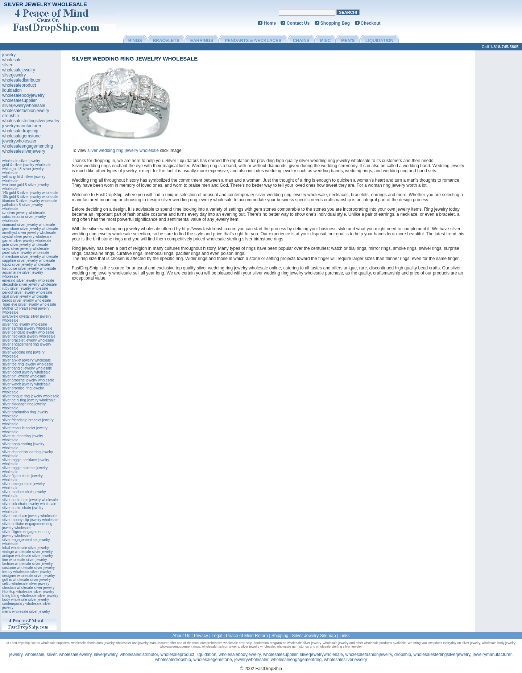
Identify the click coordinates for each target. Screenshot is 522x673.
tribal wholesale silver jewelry (25, 548)
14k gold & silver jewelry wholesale (30, 193)
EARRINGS (201, 40)
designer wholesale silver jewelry (28, 576)
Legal (217, 635)
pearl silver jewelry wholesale (25, 253)
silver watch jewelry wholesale (26, 384)
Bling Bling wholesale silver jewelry (30, 596)
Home (270, 23)
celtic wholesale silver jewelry (25, 584)
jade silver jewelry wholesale (25, 245)
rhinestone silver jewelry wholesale (30, 257)
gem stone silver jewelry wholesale (30, 229)
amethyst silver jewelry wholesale (29, 233)
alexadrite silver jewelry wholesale (29, 284)
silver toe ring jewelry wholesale (27, 364)
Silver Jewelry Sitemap (314, 635)
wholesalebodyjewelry (23, 95)
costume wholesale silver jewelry (28, 568)
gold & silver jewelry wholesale (26, 165)
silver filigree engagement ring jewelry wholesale (26, 534)
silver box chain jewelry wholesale (29, 516)
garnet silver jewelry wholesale (26, 241)
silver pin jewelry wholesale (24, 376)
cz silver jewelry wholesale (23, 213)
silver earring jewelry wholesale (27, 328)
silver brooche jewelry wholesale (28, 380)
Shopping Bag (335, 23)
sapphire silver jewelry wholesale (28, 261)
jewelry (9, 54)
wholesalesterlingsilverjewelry (30, 120)
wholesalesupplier (19, 100)
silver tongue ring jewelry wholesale (30, 396)
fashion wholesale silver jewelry (27, 564)
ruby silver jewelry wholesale (25, 288)
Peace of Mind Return (247, 635)
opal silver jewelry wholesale (25, 296)
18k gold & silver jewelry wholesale (30, 197)
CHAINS (301, 40)
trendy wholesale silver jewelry (26, 572)
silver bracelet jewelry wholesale (28, 340)
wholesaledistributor (21, 80)
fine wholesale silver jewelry (24, 560)
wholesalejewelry (18, 70)
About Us (181, 635)
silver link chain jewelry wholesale (29, 504)
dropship (10, 115)
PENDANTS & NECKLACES (253, 40)
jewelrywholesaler (19, 141)
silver (7, 64)
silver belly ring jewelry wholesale (28, 400)
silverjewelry (14, 75)
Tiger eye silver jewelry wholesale (29, 304)
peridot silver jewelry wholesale (27, 292)
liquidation (12, 90)
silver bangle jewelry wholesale (27, 368)
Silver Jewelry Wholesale (45, 4)
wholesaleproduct (19, 85)
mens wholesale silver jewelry (26, 612)
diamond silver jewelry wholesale (28, 225)
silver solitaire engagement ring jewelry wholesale (27, 526)
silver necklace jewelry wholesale (28, 336)
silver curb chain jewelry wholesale (30, 500)
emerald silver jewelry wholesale (28, 280)
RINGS (135, 40)
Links (345, 635)
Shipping (280, 635)
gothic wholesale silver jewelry (26, 580)
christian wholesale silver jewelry (28, 588)
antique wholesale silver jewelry (27, 556)
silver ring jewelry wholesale (24, 324)
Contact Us (298, 23)
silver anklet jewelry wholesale (26, 360)
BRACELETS (166, 40)
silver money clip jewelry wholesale (30, 520)
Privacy (201, 635)
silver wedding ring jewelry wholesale (135, 58)
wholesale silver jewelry (21, 161)
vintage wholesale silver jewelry (27, 552)
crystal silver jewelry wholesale (26, 237)
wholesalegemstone (21, 136)
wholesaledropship (20, 130)
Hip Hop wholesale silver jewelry (28, 592)
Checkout (371, 23)
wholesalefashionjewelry (25, 110)
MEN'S (348, 40)
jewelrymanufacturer (21, 125)
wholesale (11, 59)
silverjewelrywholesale (23, 105)
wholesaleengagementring (27, 146)
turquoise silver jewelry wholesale (29, 269)
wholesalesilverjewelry (23, 151)
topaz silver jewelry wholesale (26, 265)
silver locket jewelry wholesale (26, 372)
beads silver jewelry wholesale (26, 300)
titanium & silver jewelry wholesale (29, 201)
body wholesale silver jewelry (25, 600)
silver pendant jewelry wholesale (28, 332)
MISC (325, 40)
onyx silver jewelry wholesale (25, 249)
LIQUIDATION (379, 40)
